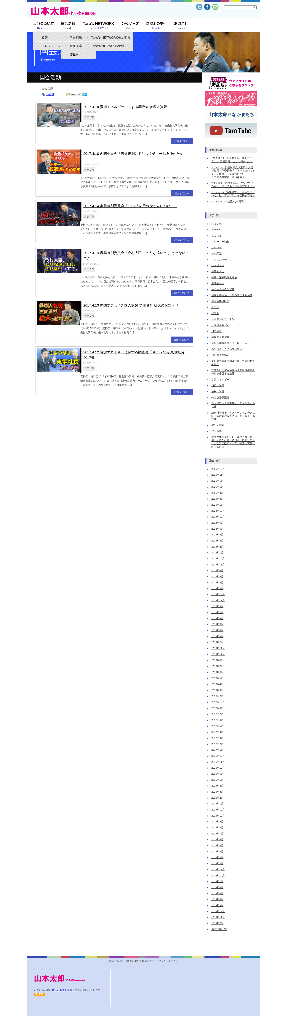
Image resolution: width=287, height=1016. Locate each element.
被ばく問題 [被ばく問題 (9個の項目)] (217, 425)
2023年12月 (218, 558)
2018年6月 (217, 672)
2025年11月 (218, 474)
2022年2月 (217, 612)
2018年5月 (217, 678)
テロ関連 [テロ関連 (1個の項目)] (216, 253)
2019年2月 (217, 642)
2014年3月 (217, 905)
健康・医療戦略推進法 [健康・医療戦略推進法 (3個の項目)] (224, 277)
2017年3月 (217, 738)
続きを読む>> (181, 141)
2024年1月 (217, 552)
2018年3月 (217, 690)
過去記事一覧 (219, 929)
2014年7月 (217, 881)
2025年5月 (217, 486)
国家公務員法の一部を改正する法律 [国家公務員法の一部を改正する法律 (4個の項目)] (231, 295)
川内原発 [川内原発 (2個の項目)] (216, 331)
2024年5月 (217, 528)
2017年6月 (217, 720)
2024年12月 (218, 510)
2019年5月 (217, 624)
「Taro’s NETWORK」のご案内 (108, 35)
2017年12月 (218, 702)
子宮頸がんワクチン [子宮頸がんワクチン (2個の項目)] (222, 319)
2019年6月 (217, 618)
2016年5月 (217, 779)
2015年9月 (217, 821)
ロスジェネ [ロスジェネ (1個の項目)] (217, 265)
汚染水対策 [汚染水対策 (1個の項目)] (217, 385)
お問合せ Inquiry (181, 25)
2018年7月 (217, 666)
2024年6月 (217, 522)
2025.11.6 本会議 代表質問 (227, 201)
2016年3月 (217, 791)
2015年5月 (217, 845)
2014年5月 (217, 893)
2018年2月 (217, 696)
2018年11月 (218, 654)
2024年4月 (217, 534)
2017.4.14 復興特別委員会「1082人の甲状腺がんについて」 (130, 206)
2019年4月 (217, 630)
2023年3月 (217, 588)
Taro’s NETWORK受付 (108, 46)
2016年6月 (217, 773)
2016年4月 (217, 785)
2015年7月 (217, 833)
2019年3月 (217, 636)
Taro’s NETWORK (98, 25)
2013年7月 (217, 923)
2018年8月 (217, 660)
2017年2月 (217, 744)
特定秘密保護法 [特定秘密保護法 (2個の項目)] (220, 397)
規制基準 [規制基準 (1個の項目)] (216, 431)
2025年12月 (218, 469)
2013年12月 (218, 911)
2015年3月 (217, 857)
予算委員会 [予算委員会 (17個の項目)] (217, 271)
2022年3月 (217, 606)
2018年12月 (218, 648)
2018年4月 (217, 684)
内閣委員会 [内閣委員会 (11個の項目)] (217, 283)
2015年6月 (217, 839)
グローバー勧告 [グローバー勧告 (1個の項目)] (220, 241)
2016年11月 (218, 762)
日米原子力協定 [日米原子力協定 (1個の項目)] (220, 355)
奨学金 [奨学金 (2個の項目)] (215, 313)
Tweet (50, 94)
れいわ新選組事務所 (63, 990)
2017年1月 (217, 749)
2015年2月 (217, 863)
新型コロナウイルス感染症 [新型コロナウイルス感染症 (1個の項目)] (226, 349)
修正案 (78, 54)
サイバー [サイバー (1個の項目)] (216, 247)
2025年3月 (217, 498)
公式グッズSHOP (130, 25)
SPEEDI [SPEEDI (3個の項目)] (216, 229)
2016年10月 (218, 767)
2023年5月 (217, 576)
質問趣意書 (78, 45)
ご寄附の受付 (156, 25)
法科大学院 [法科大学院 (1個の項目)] (217, 391)
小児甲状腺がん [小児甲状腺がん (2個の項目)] (220, 325)
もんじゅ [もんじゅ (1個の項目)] (216, 235)
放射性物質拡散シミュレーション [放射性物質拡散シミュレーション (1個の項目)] (230, 343)
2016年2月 (217, 797)
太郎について (43, 25)
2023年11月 (218, 564)
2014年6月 (217, 887)
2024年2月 (217, 546)
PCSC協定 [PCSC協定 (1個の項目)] (217, 223)
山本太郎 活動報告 (68, 25)
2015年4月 (217, 851)
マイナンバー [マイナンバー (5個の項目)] (219, 259)
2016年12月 (218, 755)
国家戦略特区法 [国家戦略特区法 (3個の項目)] (220, 301)
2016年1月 (217, 803)
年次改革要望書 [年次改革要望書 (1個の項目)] (220, 337)
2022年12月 (218, 594)
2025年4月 (217, 493)
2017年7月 (217, 714)
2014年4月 (217, 899)
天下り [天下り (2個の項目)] (215, 307)
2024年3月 (217, 540)
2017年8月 (217, 708)
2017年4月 (217, 732)
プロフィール (50, 45)
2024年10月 (218, 516)
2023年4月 (217, 582)
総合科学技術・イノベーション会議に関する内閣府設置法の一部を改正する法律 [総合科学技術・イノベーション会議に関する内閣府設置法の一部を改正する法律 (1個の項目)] (233, 416)
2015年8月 (217, 827)
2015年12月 (218, 809)
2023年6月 (217, 570)
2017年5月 (217, 726)
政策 (50, 35)
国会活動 (78, 35)
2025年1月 (217, 504)
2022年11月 (218, 600)
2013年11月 (218, 917)
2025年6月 (217, 480)
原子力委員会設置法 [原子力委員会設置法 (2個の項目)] (222, 289)
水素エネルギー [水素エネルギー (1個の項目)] (220, 379)
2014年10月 (218, 875)
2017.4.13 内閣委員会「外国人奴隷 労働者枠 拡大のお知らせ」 (132, 305)
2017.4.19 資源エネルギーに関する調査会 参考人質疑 (125, 107)
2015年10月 (218, 815)
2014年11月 (218, 869)
